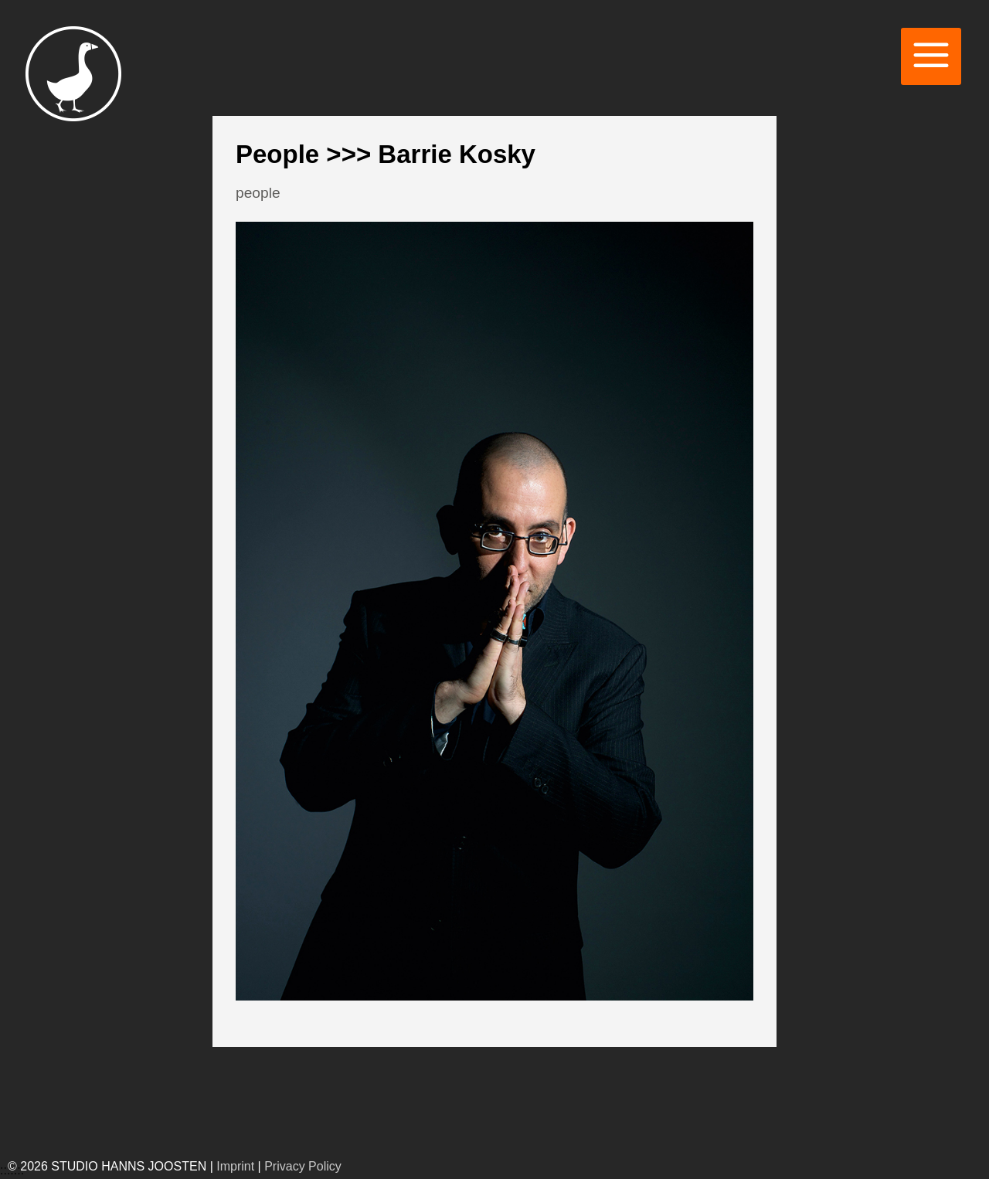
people (258, 193)
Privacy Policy (303, 1166)
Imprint (235, 1166)
